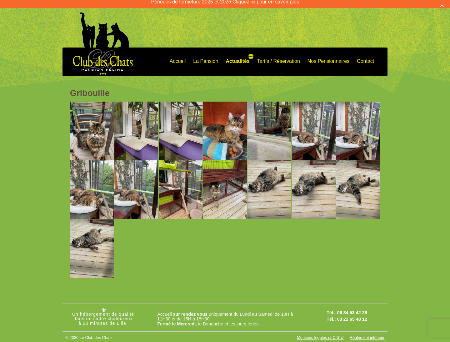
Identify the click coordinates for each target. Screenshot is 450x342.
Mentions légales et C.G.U (320, 331)
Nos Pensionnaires (328, 55)
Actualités (237, 55)
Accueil (178, 55)
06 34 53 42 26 (352, 306)
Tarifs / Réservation (278, 55)
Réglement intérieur (367, 331)
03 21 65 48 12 (352, 313)
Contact (365, 55)
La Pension (205, 55)
